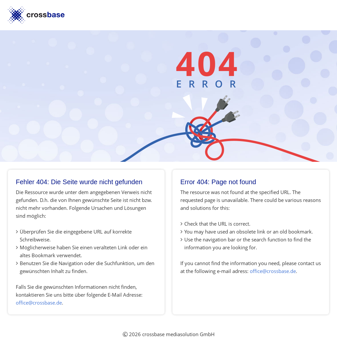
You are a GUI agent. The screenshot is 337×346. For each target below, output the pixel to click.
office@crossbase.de (39, 302)
